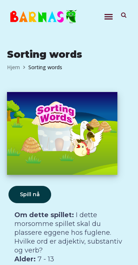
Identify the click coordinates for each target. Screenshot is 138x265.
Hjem (13, 67)
